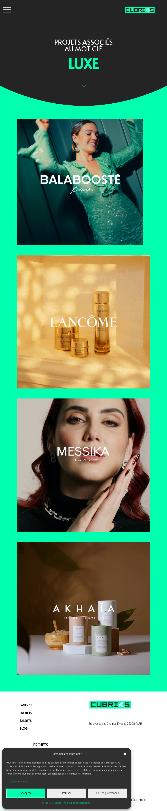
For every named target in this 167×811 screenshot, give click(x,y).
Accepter (25, 793)
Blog (23, 728)
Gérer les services (17, 781)
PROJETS (26, 713)
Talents (25, 720)
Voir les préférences (107, 793)
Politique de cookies (51, 802)
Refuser (66, 793)
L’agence (26, 705)
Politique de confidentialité (76, 802)
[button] (125, 754)
